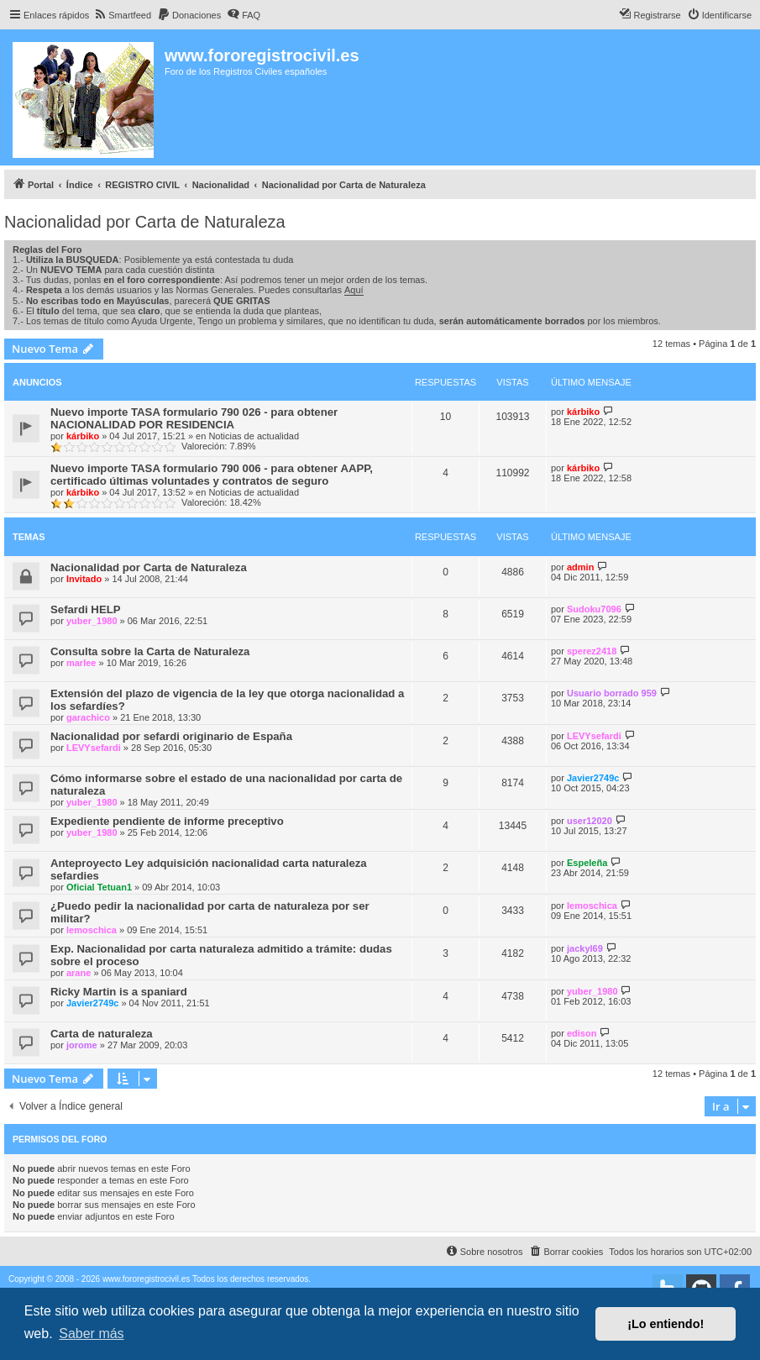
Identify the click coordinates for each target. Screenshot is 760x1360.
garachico (88, 717)
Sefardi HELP (85, 609)
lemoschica (91, 930)
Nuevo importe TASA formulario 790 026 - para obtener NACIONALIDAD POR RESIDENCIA (194, 418)
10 (445, 417)
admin (580, 567)
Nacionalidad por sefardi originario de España (171, 736)
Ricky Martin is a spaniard (118, 991)
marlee (81, 663)
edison (581, 1033)
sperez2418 (591, 651)
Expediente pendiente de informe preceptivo (167, 821)
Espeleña (587, 863)
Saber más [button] (91, 1333)
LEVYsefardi (93, 748)
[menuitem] (122, 15)
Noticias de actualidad (253, 436)
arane (78, 973)
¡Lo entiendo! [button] (665, 1324)
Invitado (84, 579)
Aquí (354, 290)
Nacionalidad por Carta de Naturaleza (145, 222)
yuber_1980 (92, 621)
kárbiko (82, 436)
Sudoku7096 (594, 609)
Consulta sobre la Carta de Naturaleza (149, 651)
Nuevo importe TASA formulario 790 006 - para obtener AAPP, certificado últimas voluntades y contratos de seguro (211, 474)
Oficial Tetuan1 (99, 887)
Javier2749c (593, 778)
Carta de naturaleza (101, 1033)
